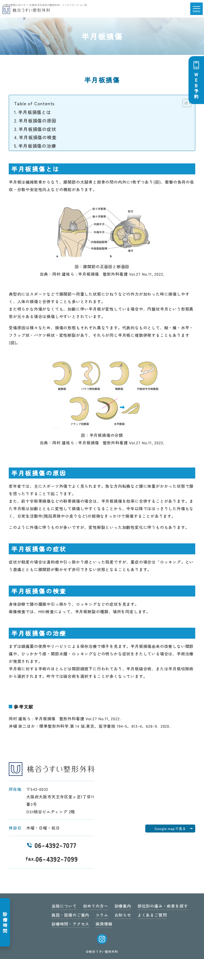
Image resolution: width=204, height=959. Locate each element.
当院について (64, 906)
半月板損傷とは (34, 112)
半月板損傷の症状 (37, 129)
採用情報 (104, 924)
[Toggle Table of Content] (184, 103)
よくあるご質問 (152, 915)
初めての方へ (95, 906)
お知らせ (122, 915)
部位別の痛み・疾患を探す (163, 906)
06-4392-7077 (51, 845)
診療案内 (122, 906)
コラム (102, 915)
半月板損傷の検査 (37, 137)
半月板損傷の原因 (37, 120)
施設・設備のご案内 (70, 915)
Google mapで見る (170, 828)
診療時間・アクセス (70, 924)
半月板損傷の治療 (37, 145)
